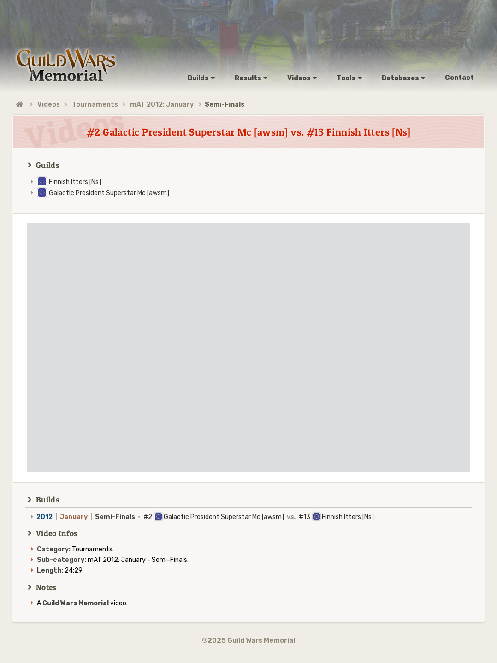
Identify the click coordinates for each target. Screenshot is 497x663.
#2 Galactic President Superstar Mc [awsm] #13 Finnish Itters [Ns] (205, 517)
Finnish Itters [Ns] (75, 182)
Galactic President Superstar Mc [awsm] (109, 193)
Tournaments (95, 104)
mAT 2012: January (162, 104)
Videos (48, 104)
